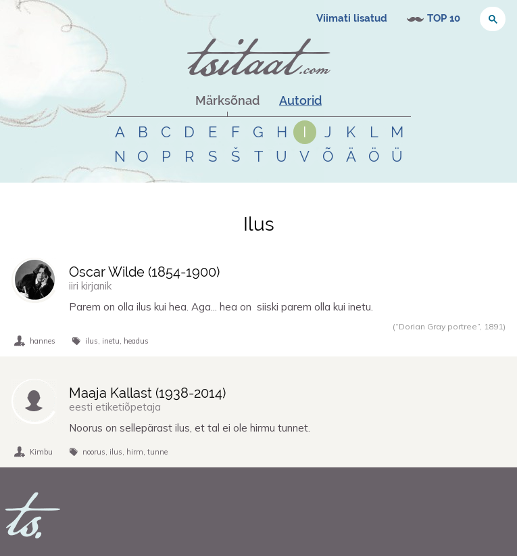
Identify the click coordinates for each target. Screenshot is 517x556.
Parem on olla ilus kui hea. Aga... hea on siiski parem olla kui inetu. (221, 306)
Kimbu (41, 452)
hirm (134, 452)
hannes (42, 341)
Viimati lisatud (351, 18)
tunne (157, 452)
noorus (93, 452)
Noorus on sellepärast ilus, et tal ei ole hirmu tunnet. (189, 427)
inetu (111, 341)
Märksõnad (227, 100)
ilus (91, 341)
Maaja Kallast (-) (147, 393)
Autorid (300, 100)
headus (136, 341)
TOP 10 (443, 18)
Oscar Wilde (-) (144, 272)
